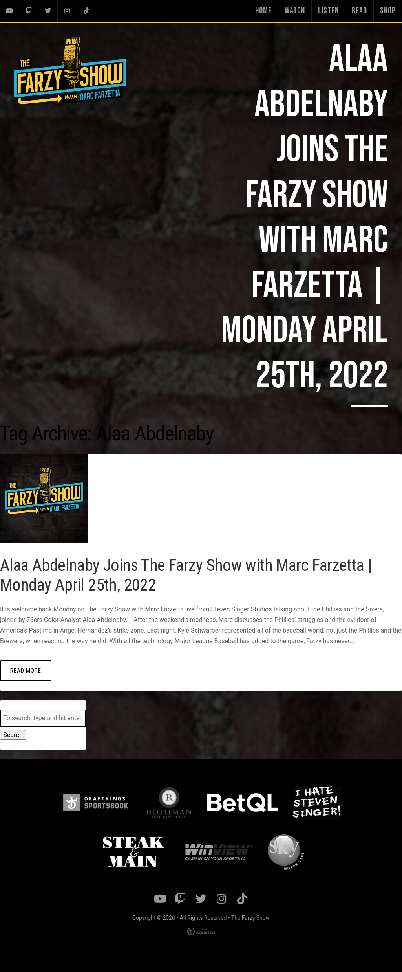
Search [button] (12, 734)
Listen (328, 11)
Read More (25, 670)
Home (263, 11)
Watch (295, 11)
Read (359, 11)
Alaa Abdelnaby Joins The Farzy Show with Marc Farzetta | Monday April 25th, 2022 (194, 574)
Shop (388, 11)
